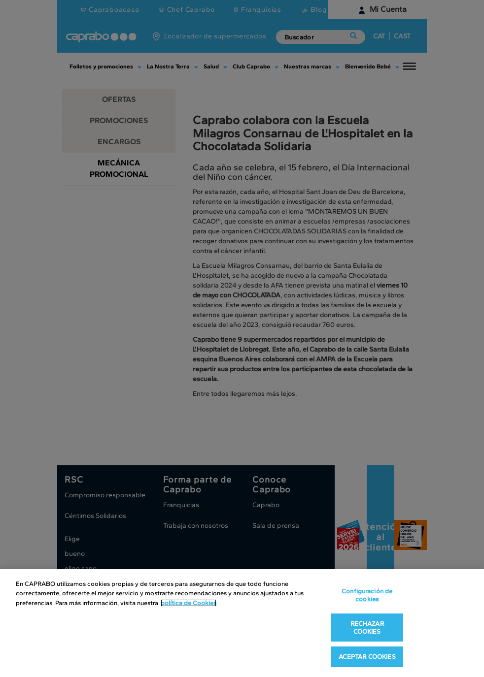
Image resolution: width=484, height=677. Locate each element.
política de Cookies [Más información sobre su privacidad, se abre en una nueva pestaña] (188, 603)
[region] (242, 623)
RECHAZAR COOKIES (367, 627)
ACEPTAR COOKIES (367, 656)
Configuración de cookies (367, 595)
